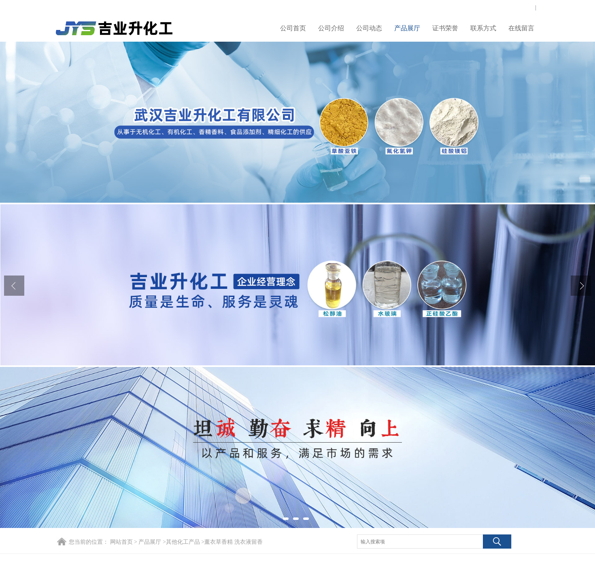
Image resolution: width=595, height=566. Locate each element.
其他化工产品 (183, 542)
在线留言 (521, 28)
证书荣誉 (445, 28)
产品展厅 (407, 28)
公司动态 (369, 28)
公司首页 (293, 28)
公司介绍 (331, 28)
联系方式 (483, 28)
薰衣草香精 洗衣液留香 (233, 542)
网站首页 (121, 542)
